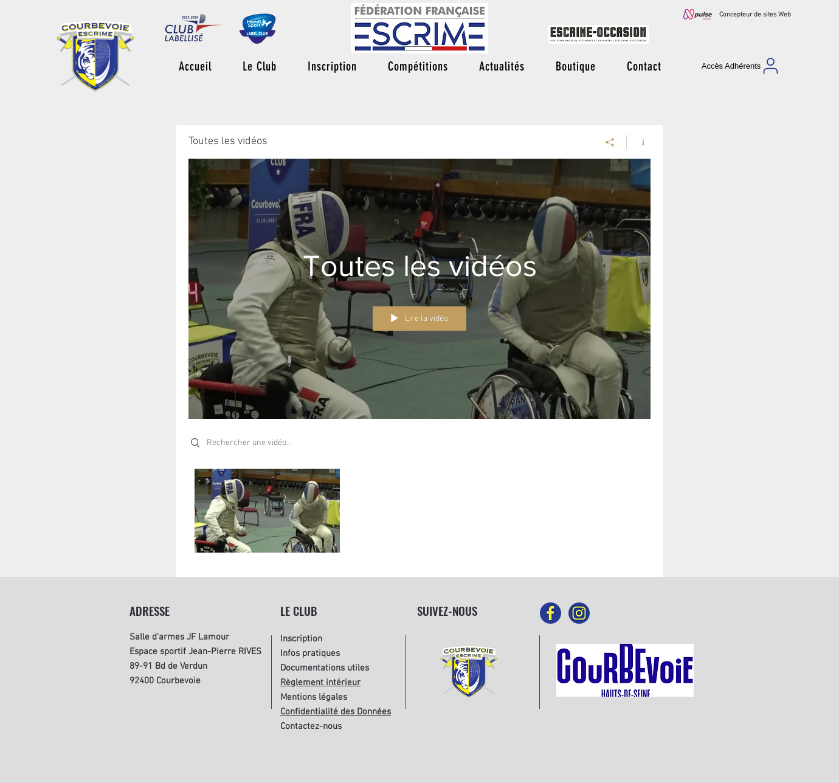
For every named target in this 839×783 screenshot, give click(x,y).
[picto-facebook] (550, 613)
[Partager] (610, 142)
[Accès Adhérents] (741, 66)
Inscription (301, 638)
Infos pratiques (310, 653)
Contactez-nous (311, 726)
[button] (259, 66)
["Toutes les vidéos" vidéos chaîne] (419, 514)
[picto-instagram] (579, 613)
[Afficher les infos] (639, 142)
